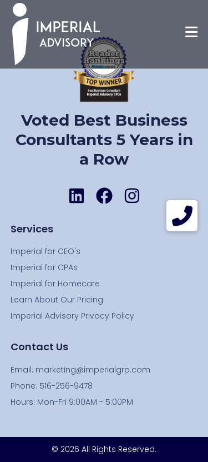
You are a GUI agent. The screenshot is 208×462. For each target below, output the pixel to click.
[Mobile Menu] (191, 34)
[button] (181, 215)
